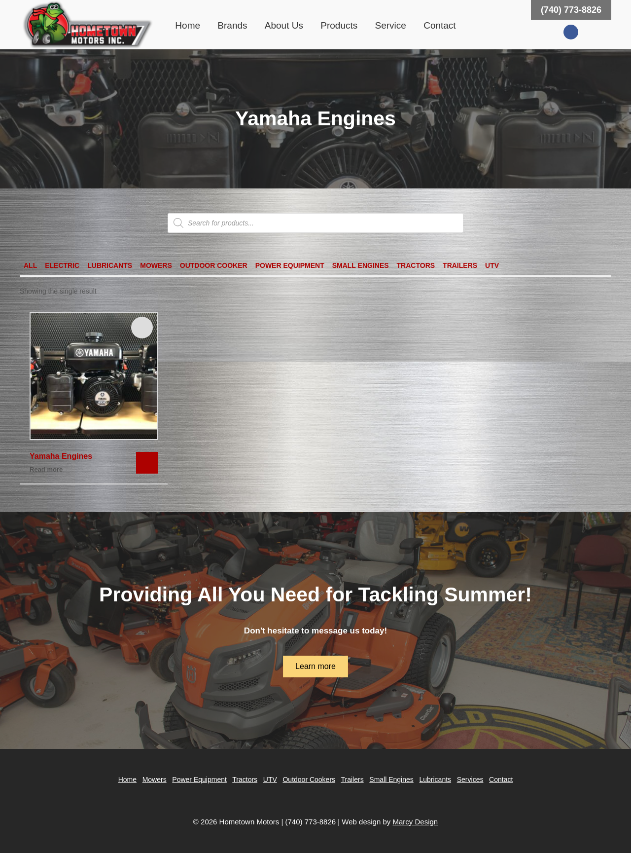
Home (187, 25)
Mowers (156, 265)
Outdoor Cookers (308, 779)
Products (338, 25)
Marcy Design (415, 821)
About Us (284, 25)
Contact (439, 25)
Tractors (416, 265)
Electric (62, 265)
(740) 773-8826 (571, 10)
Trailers (460, 265)
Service (390, 25)
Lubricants (109, 265)
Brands (232, 25)
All (30, 265)
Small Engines (360, 265)
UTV (492, 265)
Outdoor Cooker (213, 265)
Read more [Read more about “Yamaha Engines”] (46, 469)
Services (470, 779)
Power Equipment (289, 265)
